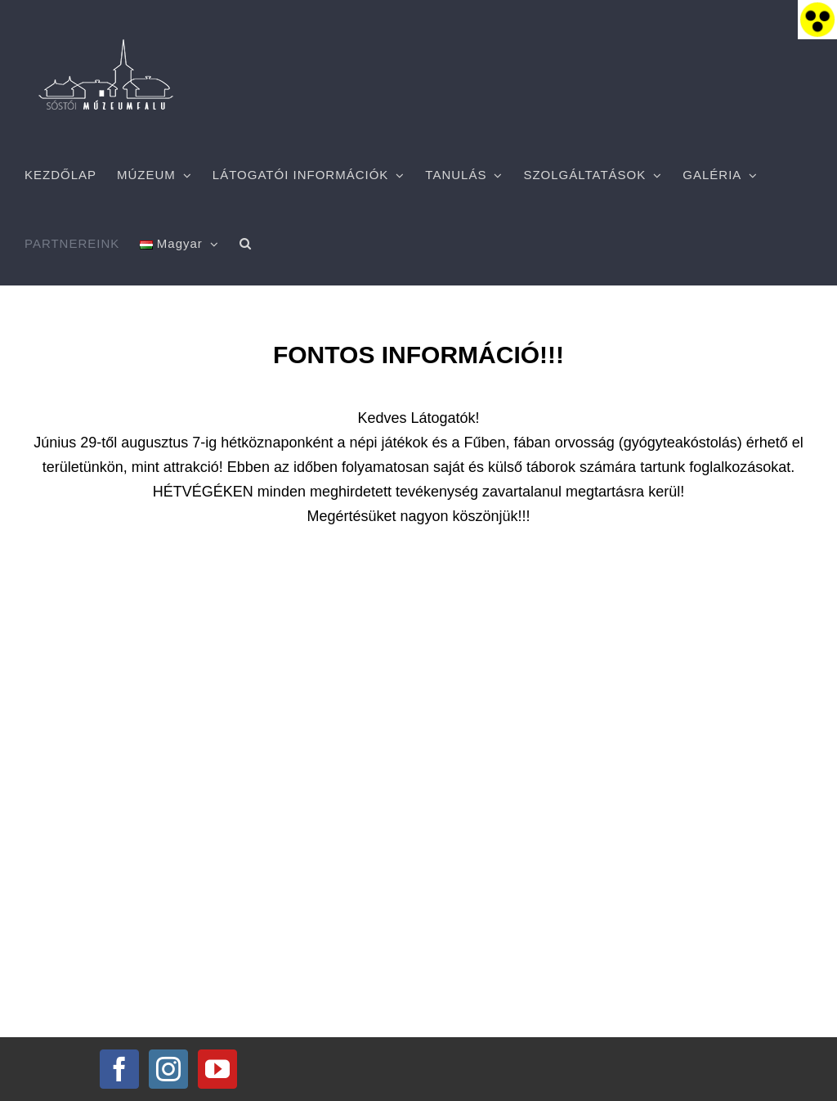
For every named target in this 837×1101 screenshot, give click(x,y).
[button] (245, 243)
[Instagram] (168, 1069)
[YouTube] (217, 1069)
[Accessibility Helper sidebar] (817, 19)
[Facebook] (119, 1069)
